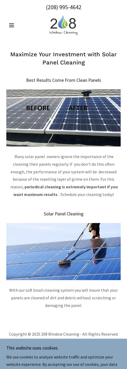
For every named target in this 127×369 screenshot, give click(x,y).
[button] (14, 25)
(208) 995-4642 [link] (63, 7)
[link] (63, 25)
